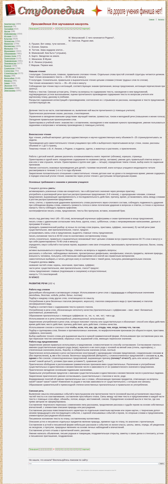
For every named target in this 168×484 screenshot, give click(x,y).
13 (70, 28)
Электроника (9, 91)
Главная (151, 19)
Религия (7, 66)
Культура (8, 39)
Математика (9, 46)
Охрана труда (10, 56)
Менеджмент (9, 51)
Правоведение (10, 61)
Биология (8, 26)
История (7, 36)
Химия (7, 83)
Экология (8, 86)
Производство (10, 63)
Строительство (10, 73)
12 (67, 28)
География (8, 29)
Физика (7, 76)
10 (61, 28)
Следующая (85, 28)
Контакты (161, 19)
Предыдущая (34, 28)
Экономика (9, 88)
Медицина (8, 49)
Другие (7, 31)
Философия (9, 78)
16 (79, 28)
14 (73, 28)
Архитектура (9, 24)
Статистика (9, 71)
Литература (9, 41)
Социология (9, 68)
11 (64, 28)
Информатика (10, 34)
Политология (9, 58)
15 (76, 28)
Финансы (8, 81)
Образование (10, 54)
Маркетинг (8, 44)
